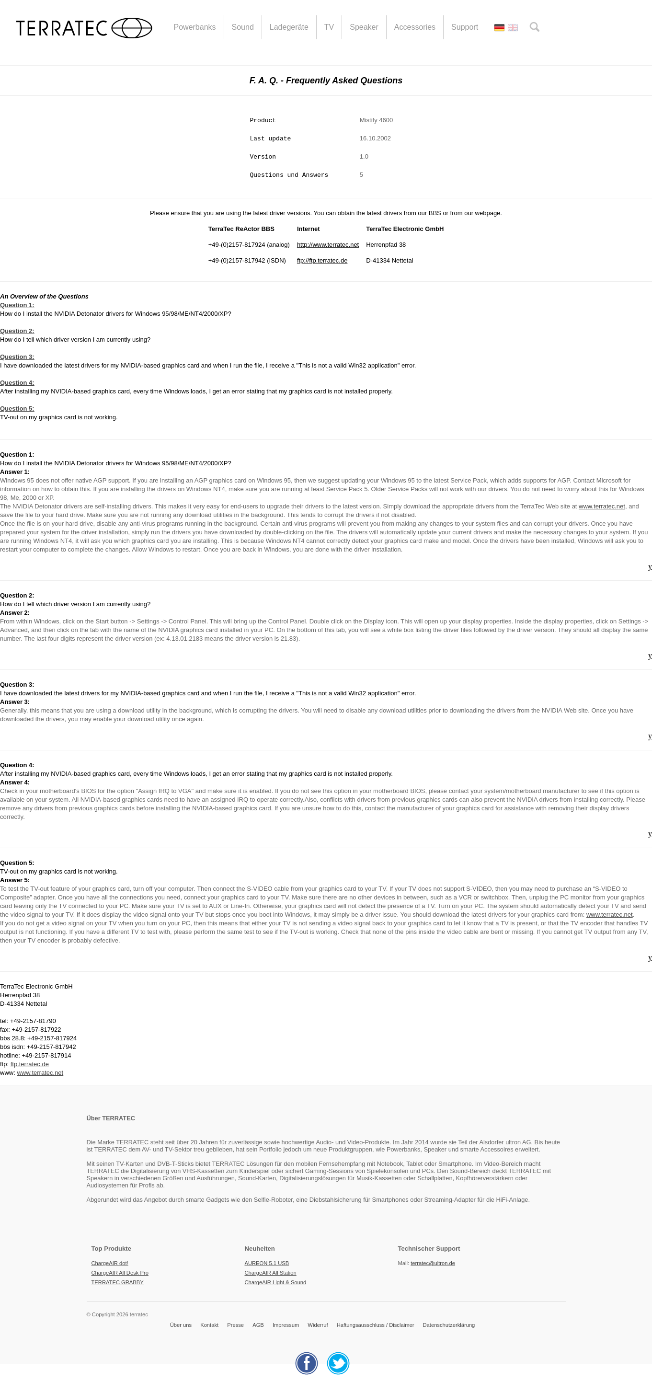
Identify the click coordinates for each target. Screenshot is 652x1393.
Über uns (181, 1325)
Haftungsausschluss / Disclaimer (375, 1325)
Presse (235, 1325)
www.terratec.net (602, 506)
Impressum (286, 1325)
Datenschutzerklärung (449, 1325)
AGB (258, 1325)
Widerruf (318, 1325)
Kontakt (209, 1325)
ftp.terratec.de (30, 1064)
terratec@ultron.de (433, 1263)
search (534, 27)
